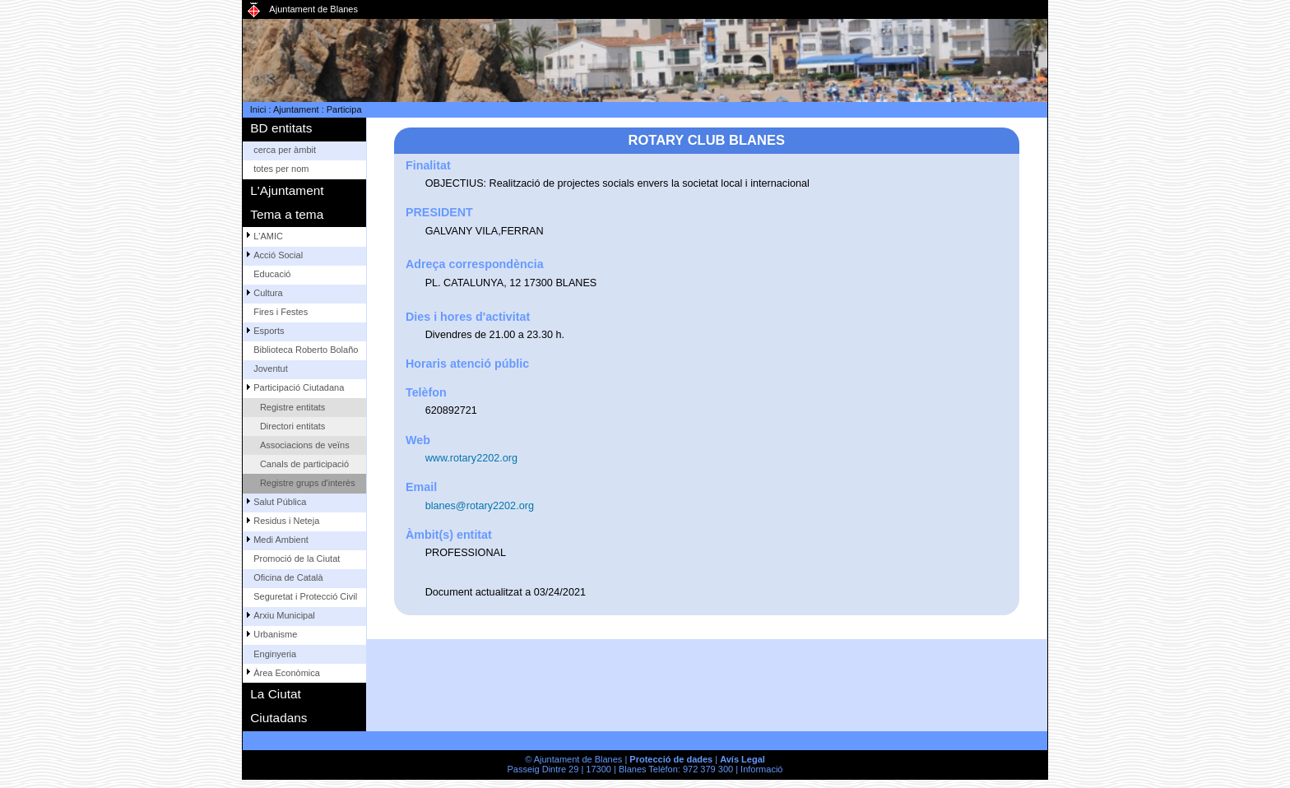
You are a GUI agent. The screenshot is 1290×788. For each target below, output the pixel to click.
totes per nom (281, 169)
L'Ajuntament (286, 190)
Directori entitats (292, 426)
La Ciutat (275, 694)
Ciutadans (278, 718)
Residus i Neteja (286, 521)
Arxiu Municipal (284, 615)
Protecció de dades (670, 759)
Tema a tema (286, 214)
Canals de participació (304, 464)
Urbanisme (275, 634)
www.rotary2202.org (471, 458)
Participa (344, 109)
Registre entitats (292, 407)
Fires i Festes (280, 312)
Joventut (270, 368)
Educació (271, 274)
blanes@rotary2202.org (479, 506)
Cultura (267, 293)
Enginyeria (274, 654)
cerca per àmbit (284, 150)
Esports (268, 331)
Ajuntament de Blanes (313, 9)
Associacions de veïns (305, 445)
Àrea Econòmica (286, 673)
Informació (761, 769)
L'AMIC (268, 236)
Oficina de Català (287, 577)
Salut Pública (279, 502)
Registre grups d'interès (307, 483)
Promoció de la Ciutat (296, 558)
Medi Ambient (281, 540)
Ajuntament (296, 109)
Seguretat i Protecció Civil (305, 596)
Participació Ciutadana (298, 387)
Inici (258, 109)
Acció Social (278, 255)
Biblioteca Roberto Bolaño (305, 350)
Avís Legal (742, 759)
